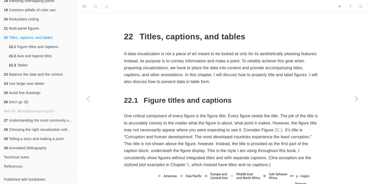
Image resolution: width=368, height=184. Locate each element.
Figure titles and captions (33, 47)
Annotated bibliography (25, 148)
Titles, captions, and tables (28, 38)
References (13, 166)
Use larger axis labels (24, 84)
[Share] (360, 6)
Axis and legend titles (30, 56)
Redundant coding (21, 19)
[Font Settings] (106, 6)
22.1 (278, 130)
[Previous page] (88, 98)
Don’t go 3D (16, 102)
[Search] (95, 6)
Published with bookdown (24, 179)
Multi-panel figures (21, 28)
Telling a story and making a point (34, 139)
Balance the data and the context (33, 74)
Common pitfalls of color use (29, 10)
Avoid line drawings (22, 93)
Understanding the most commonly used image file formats (40, 120)
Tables (18, 65)
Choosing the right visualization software (39, 130)
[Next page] (356, 98)
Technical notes (16, 157)
